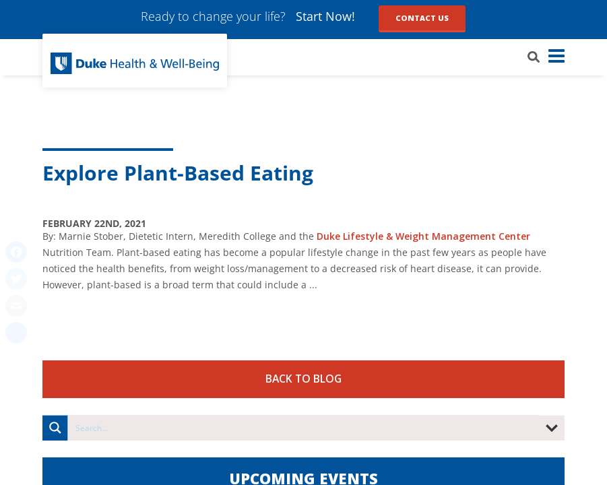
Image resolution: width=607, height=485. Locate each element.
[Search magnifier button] (55, 428)
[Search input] (304, 427)
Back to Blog (303, 378)
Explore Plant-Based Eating (177, 173)
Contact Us (422, 18)
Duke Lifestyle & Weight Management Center (423, 236)
